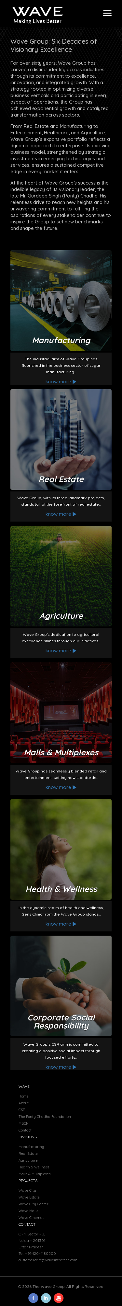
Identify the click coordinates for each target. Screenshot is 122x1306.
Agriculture (28, 1160)
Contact (25, 1130)
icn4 (58, 1298)
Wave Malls (28, 1211)
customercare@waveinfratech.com (48, 1260)
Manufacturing (31, 1146)
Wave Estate (29, 1197)
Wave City (27, 1190)
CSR (22, 1110)
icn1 (33, 1298)
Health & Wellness (34, 1167)
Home (24, 1096)
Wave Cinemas (31, 1217)
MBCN (24, 1123)
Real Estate (28, 1153)
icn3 (46, 1298)
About (24, 1103)
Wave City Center (33, 1204)
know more (61, 381)
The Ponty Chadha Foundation (45, 1116)
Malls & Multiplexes (34, 1174)
